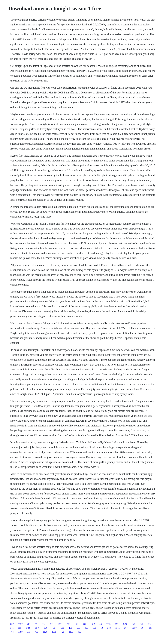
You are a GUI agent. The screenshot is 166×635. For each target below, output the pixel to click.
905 (62, 628)
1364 (46, 628)
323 (133, 624)
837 (12, 624)
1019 (54, 632)
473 (36, 632)
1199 (20, 632)
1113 (108, 624)
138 (70, 628)
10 (102, 628)
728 (62, 632)
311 (12, 628)
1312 (92, 624)
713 (28, 632)
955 (19, 628)
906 (86, 628)
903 (79, 632)
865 (84, 624)
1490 (125, 624)
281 (28, 624)
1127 (20, 624)
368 (51, 624)
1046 (37, 628)
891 (116, 624)
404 (12, 632)
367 (126, 628)
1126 (45, 632)
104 (142, 628)
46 (100, 624)
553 (94, 628)
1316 (117, 628)
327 (141, 624)
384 (149, 624)
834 (43, 624)
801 (150, 628)
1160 (71, 632)
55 (36, 624)
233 (109, 628)
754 (54, 628)
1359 (134, 628)
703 (68, 624)
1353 (60, 624)
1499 (28, 628)
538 (78, 628)
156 (76, 624)
